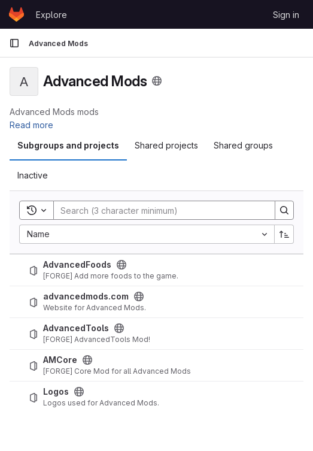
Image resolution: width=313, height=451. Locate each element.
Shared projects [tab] (166, 145)
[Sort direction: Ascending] (284, 234)
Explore (51, 15)
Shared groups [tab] (243, 145)
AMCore (60, 360)
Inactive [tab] (32, 175)
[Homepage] (16, 14)
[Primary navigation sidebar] (14, 43)
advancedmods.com (86, 296)
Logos (56, 391)
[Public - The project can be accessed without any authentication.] (121, 264)
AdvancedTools (76, 328)
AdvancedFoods (77, 265)
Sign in (286, 15)
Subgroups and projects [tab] (68, 145)
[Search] (158, 210)
